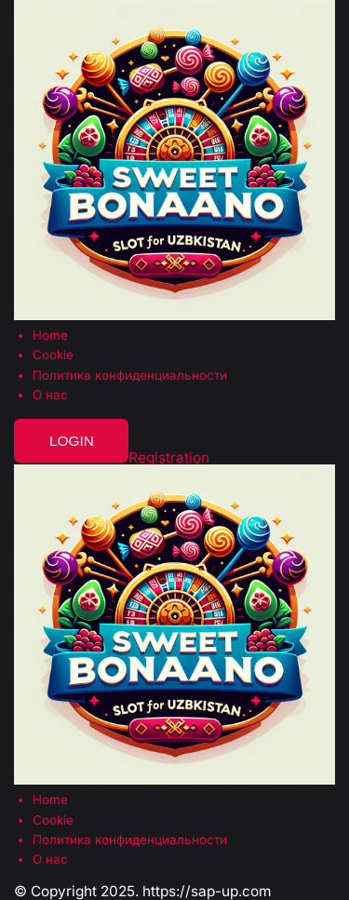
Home (50, 335)
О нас (50, 395)
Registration (168, 457)
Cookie (53, 355)
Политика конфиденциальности (130, 375)
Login (71, 441)
